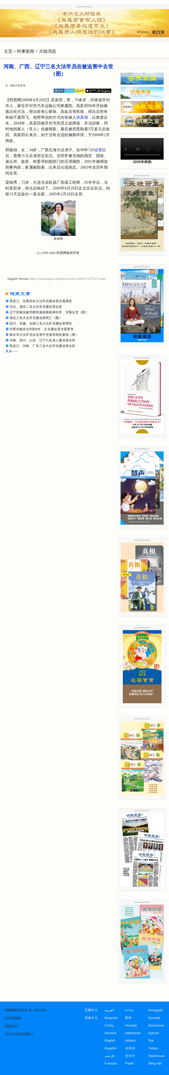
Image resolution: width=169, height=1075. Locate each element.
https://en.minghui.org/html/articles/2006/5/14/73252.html (68, 278)
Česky (109, 1025)
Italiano (130, 1040)
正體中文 (91, 1010)
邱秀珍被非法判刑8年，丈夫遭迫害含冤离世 (41, 329)
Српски (153, 1033)
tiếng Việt (155, 1063)
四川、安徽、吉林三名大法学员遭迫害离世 (40, 323)
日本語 (130, 1048)
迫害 (98, 150)
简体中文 (91, 1018)
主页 (8, 51)
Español (110, 1048)
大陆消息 (47, 51)
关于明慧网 (13, 1018)
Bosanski (111, 1018)
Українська (156, 1056)
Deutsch (110, 1033)
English (110, 1040)
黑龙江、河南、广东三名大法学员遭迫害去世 (42, 346)
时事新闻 (25, 51)
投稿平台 (11, 1026)
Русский (154, 1018)
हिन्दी (128, 1018)
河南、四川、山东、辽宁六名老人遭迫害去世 (42, 340)
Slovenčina (156, 1025)
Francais (111, 1063)
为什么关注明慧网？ (19, 1034)
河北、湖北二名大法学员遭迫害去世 (35, 306)
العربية (109, 1010)
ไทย (151, 1040)
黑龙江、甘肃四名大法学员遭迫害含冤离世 (40, 301)
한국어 (130, 1056)
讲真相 (82, 117)
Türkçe (153, 1048)
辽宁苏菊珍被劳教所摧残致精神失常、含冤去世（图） (48, 312)
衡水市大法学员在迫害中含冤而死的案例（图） (44, 334)
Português (155, 1010)
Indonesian (133, 1033)
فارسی (110, 1056)
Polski (129, 1063)
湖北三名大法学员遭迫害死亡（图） (35, 318)
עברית (129, 1010)
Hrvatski (131, 1025)
